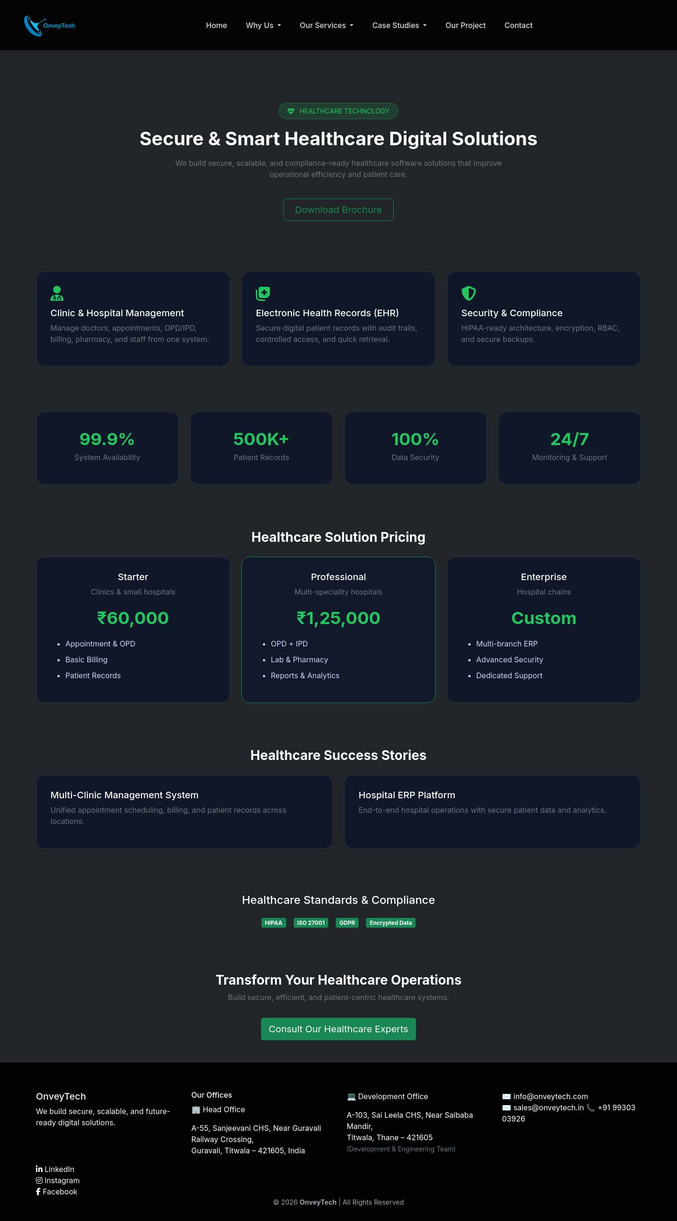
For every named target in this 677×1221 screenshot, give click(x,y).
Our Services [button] (326, 26)
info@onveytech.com (551, 1096)
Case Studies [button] (398, 26)
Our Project (467, 26)
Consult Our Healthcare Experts (339, 1029)
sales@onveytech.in (549, 1107)
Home (218, 26)
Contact (521, 26)
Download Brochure (338, 209)
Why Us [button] (263, 26)
